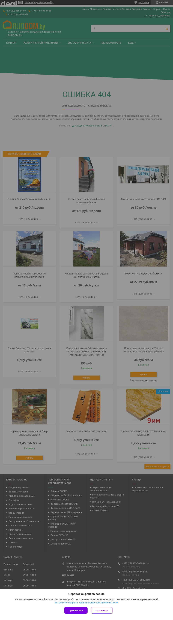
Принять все (76, 610)
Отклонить (102, 610)
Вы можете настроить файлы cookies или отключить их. (85, 602)
